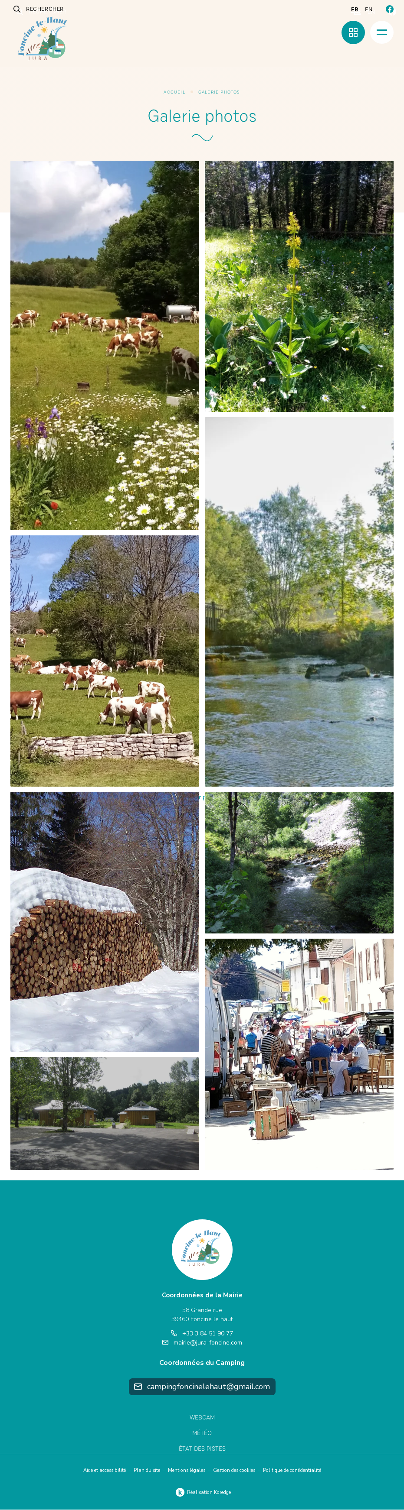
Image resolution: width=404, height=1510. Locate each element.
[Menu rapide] (353, 32)
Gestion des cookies (234, 1471)
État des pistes (202, 1449)
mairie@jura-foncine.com (202, 1342)
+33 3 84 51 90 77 (202, 1333)
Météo (202, 1433)
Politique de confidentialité (292, 1471)
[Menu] (382, 32)
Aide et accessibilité (104, 1471)
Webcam (202, 1417)
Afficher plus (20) (202, 797)
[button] (104, 345)
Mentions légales (186, 1471)
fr (354, 9)
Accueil (174, 92)
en (368, 9)
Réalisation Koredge (202, 1493)
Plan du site (147, 1471)
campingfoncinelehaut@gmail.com (202, 1386)
